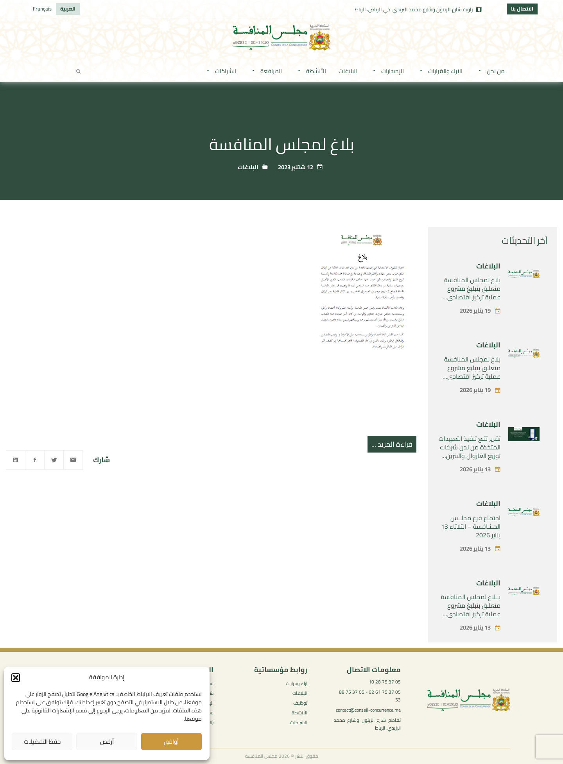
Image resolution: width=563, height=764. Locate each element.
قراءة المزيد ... (391, 444)
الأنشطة (299, 712)
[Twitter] (54, 460)
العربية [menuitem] (67, 8)
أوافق (171, 741)
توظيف (300, 702)
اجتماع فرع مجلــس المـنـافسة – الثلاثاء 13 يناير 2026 (470, 526)
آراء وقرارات (296, 683)
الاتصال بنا (522, 8)
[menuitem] (68, 9)
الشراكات (298, 722)
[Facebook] (35, 460)
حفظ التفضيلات (42, 741)
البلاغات (248, 167)
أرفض (107, 741)
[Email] (73, 460)
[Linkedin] (15, 460)
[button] (16, 678)
